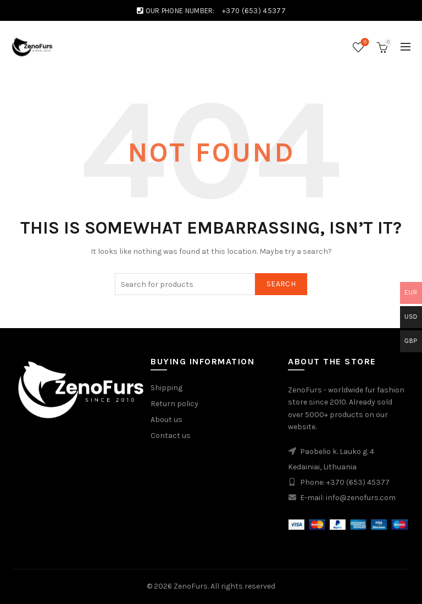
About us (166, 419)
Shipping (166, 387)
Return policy (174, 403)
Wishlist (364, 42)
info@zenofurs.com (361, 497)
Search (281, 284)
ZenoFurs (191, 586)
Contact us (171, 435)
